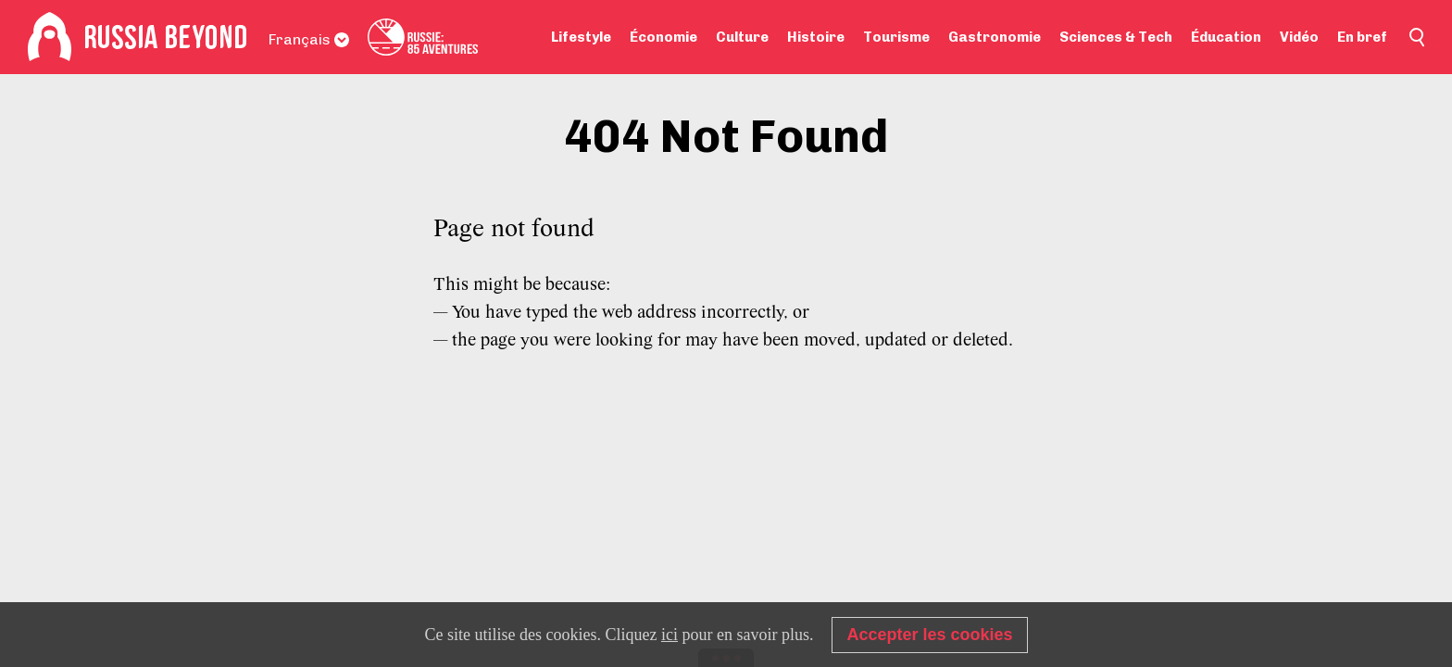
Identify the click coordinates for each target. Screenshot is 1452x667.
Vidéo (1299, 37)
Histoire (816, 37)
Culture (742, 37)
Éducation (1226, 37)
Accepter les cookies (929, 634)
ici (669, 634)
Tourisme (896, 37)
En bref (1362, 37)
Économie (663, 37)
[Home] (49, 37)
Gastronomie (994, 37)
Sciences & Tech (1115, 37)
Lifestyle (581, 37)
